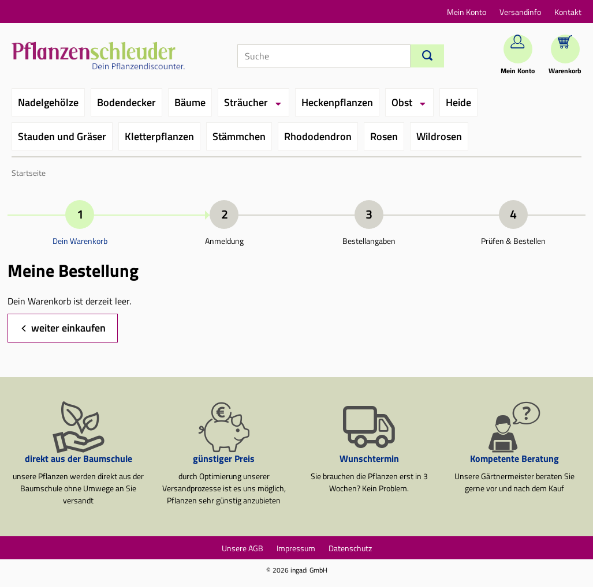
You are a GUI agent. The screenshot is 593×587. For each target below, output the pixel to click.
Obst (401, 102)
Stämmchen (239, 136)
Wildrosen (439, 136)
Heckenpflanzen (337, 102)
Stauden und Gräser (62, 136)
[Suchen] (427, 55)
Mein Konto (466, 12)
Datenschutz (350, 548)
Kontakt (567, 12)
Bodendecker (126, 102)
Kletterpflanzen (159, 136)
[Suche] (324, 55)
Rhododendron (318, 136)
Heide (458, 102)
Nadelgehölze (48, 102)
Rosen (384, 136)
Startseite (29, 173)
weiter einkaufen (68, 328)
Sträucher (246, 102)
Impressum (296, 548)
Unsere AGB (242, 548)
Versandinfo (520, 12)
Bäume (190, 102)
